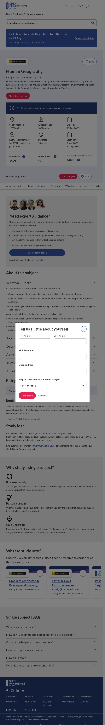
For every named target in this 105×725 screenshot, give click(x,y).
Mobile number (26, 350)
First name (24, 335)
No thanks (43, 395)
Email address (26, 364)
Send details (27, 395)
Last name (59, 335)
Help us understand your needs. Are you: (40, 379)
